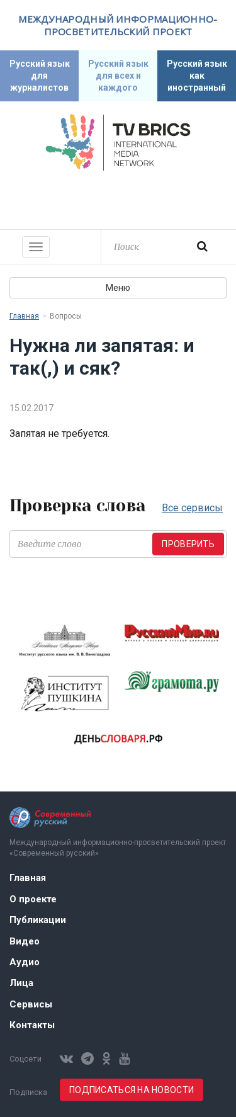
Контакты (32, 1025)
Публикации (37, 920)
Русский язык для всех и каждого (118, 76)
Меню (118, 288)
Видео (24, 941)
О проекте (33, 899)
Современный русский (118, 198)
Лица (21, 983)
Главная (24, 316)
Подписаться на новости (131, 1090)
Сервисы (30, 1004)
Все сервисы (192, 508)
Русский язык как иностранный (197, 76)
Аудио (24, 962)
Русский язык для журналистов (39, 76)
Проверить (188, 544)
